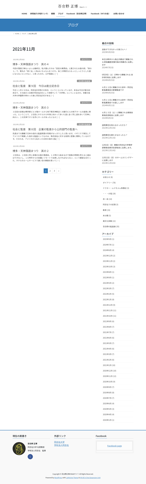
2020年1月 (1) (108, 420)
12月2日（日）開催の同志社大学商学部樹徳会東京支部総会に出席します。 (117, 146)
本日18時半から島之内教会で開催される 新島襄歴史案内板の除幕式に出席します (117, 62)
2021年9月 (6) (108, 321)
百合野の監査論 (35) (111, 226)
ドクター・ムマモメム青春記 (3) (116, 188)
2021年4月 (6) (108, 348)
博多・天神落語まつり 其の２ (31, 151)
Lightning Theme (72, 477)
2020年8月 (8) (108, 392)
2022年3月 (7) (108, 288)
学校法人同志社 (61, 445)
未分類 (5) (107, 215)
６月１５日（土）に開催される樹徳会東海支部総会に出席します (117, 113)
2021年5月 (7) (108, 343)
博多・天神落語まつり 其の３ (31, 107)
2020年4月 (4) (108, 414)
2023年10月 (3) (109, 266)
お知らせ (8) (108, 177)
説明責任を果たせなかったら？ (114, 135)
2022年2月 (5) (108, 294)
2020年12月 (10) (109, 370)
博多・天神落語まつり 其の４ (31, 64)
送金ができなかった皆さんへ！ (114, 49)
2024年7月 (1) (108, 244)
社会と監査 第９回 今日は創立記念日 (36, 86)
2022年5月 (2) (108, 283)
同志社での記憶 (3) (110, 204)
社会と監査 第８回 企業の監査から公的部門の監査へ (45, 129)
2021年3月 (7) (108, 354)
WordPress (58, 477)
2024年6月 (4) (108, 250)
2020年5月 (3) (108, 409)
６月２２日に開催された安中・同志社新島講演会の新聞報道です (117, 88)
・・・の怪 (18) (109, 193)
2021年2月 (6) (108, 359)
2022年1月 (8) (108, 299)
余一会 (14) (107, 199)
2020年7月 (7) (108, 398)
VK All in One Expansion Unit (90, 477)
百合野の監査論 (84, 81)
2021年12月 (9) (109, 305)
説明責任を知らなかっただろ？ (114, 125)
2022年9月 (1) (108, 277)
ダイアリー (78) (109, 182)
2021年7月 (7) (108, 332)
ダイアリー (86, 59)
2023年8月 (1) (108, 272)
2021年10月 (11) (109, 316)
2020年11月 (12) (109, 376)
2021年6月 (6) (108, 337)
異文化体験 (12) (109, 221)
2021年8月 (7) (108, 326)
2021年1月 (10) (109, 365)
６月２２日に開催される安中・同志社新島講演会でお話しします (117, 101)
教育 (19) (106, 210)
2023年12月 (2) (109, 255)
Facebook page (114, 445)
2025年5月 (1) (108, 239)
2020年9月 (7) (108, 387)
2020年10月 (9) (109, 381)
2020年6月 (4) (108, 403)
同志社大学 (59, 442)
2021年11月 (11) (109, 310)
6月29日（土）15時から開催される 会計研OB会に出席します (117, 76)
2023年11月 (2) (109, 261)
